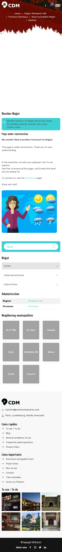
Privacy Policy (12, 447)
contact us (30, 178)
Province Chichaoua (18, 17)
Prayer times (12, 463)
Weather (7, 265)
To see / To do (13, 428)
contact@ (22, 409)
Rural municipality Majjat (43, 17)
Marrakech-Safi (35, 301)
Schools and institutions (14, 275)
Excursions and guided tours (20, 459)
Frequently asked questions (19, 442)
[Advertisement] (31, 75)
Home (17, 13)
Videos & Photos (10, 284)
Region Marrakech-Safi (35, 13)
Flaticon (20, 482)
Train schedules (13, 477)
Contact (10, 473)
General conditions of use (18, 438)
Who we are (11, 468)
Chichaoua (33, 306)
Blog (8, 433)
